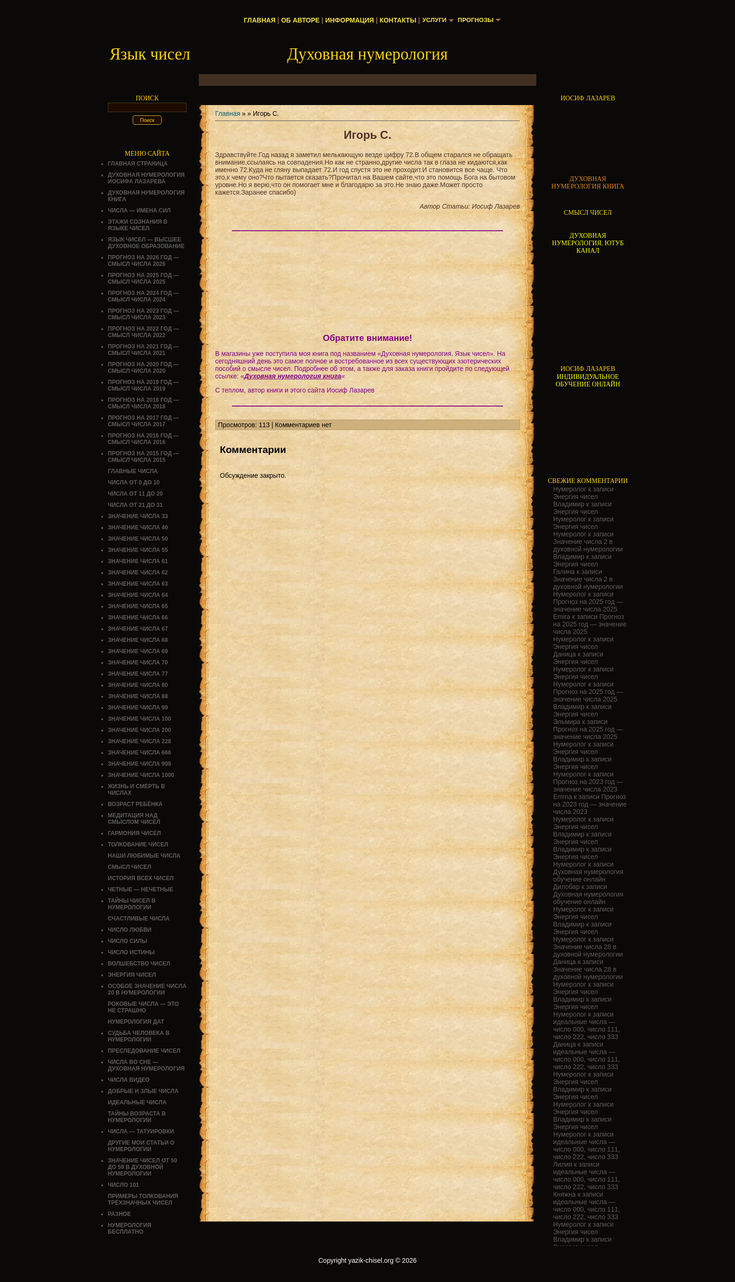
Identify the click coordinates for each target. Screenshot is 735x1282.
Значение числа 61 (138, 561)
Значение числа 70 (138, 662)
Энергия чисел (132, 975)
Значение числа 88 (138, 696)
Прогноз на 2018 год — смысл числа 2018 (143, 403)
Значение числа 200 (139, 730)
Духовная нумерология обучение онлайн (588, 875)
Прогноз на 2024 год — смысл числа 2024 (143, 296)
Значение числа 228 (139, 741)
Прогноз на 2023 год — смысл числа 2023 (143, 314)
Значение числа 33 (138, 516)
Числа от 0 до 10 (133, 482)
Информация (347, 20)
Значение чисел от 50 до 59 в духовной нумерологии (142, 1167)
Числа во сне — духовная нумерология (146, 1065)
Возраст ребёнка (135, 804)
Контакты (395, 20)
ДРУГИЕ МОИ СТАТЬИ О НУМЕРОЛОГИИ (141, 1146)
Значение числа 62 (138, 572)
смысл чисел (129, 867)
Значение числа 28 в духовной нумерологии (588, 950)
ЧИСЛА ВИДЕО (129, 1080)
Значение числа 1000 (141, 775)
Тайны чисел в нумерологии (132, 904)
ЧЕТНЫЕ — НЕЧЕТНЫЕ (140, 889)
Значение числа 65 (138, 606)
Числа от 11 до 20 (135, 493)
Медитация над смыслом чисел (134, 818)
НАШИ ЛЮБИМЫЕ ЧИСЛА (144, 855)
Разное (119, 1214)
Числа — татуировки (141, 1131)
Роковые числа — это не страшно (143, 1007)
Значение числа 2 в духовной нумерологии (588, 545)
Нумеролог (569, 489)
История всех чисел (140, 878)
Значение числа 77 (138, 674)
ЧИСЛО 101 (123, 1185)
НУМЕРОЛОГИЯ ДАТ (136, 1021)
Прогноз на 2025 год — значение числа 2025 (588, 605)
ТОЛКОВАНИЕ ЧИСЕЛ (138, 844)
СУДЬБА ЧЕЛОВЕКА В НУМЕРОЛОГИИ (139, 1036)
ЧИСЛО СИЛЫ (127, 941)
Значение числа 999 (139, 764)
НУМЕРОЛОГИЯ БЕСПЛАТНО (129, 1228)
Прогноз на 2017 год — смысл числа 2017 (143, 421)
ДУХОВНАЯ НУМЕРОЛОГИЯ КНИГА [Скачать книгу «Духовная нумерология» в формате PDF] (587, 182)
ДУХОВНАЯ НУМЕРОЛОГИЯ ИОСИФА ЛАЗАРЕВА (146, 178)
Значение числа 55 (138, 550)
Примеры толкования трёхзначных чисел (143, 1199)
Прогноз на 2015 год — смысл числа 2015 (143, 456)
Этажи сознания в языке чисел (137, 225)
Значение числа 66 (138, 617)
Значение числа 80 (138, 685)
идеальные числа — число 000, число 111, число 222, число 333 (586, 1029)
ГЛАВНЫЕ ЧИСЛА (133, 471)
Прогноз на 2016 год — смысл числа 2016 (143, 438)
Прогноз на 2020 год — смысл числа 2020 (143, 367)
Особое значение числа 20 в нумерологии (147, 989)
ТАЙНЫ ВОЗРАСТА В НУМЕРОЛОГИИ (137, 1117)
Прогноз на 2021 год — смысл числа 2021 (143, 349)
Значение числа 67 (138, 629)
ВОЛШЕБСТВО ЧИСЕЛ (139, 963)
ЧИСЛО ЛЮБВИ (129, 930)
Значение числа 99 (138, 707)
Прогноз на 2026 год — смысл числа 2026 (143, 260)
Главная (258, 20)
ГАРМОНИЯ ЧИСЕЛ (134, 833)
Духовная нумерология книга (292, 376)
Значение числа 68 (138, 640)
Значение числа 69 (138, 651)
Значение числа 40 (138, 527)
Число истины (131, 952)
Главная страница (138, 163)
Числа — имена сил (139, 210)
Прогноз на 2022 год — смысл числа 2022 (143, 332)
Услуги (433, 20)
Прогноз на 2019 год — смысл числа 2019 (143, 385)
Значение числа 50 (138, 538)
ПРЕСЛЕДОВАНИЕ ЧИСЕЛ (144, 1051)
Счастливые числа (139, 918)
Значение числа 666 (139, 752)
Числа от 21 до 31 (135, 505)
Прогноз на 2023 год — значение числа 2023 (588, 785)
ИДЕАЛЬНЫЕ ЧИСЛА (137, 1102)
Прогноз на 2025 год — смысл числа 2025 (143, 278)
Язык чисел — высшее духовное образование (146, 242)
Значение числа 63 (138, 584)
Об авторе (298, 20)
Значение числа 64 (138, 595)
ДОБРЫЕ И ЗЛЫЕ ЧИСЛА (143, 1091)
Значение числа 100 (139, 719)
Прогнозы (477, 20)
